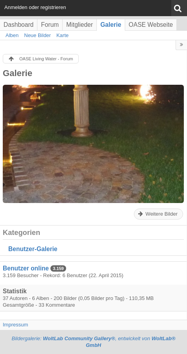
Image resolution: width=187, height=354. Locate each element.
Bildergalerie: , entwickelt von (93, 341)
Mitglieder (79, 24)
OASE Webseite (151, 24)
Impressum (15, 325)
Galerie (110, 24)
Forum (50, 24)
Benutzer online (26, 268)
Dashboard (18, 24)
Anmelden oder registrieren (35, 7)
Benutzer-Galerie (32, 249)
